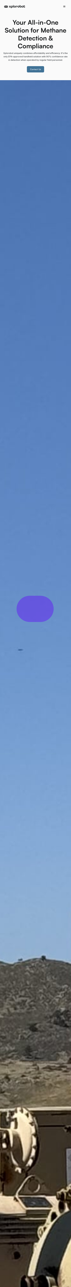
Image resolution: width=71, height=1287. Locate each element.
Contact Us (35, 69)
